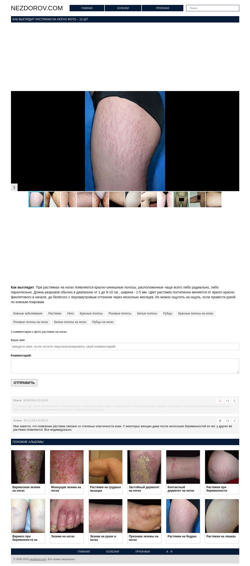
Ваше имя (18, 340)
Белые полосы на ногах (70, 322)
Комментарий (21, 355)
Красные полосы (91, 313)
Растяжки (54, 313)
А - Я (169, 551)
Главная (87, 8)
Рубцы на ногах (103, 322)
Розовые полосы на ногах (30, 322)
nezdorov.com (37, 8)
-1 (234, 401)
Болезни (123, 8)
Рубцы (167, 313)
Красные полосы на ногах (195, 313)
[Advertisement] (125, 57)
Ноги (70, 313)
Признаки (162, 8)
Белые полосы (147, 313)
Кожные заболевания (27, 313)
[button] (235, 95)
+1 (227, 401)
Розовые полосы (120, 313)
